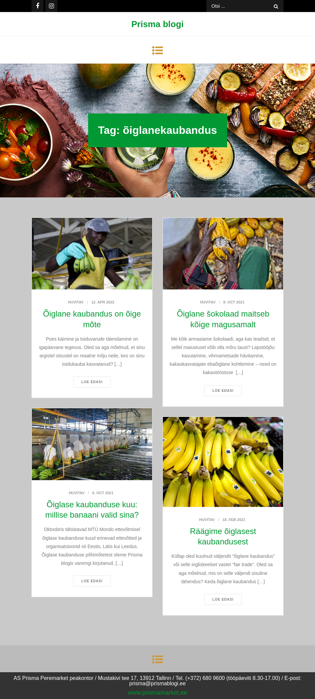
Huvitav (76, 302)
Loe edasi (92, 382)
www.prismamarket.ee (157, 692)
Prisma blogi (157, 24)
